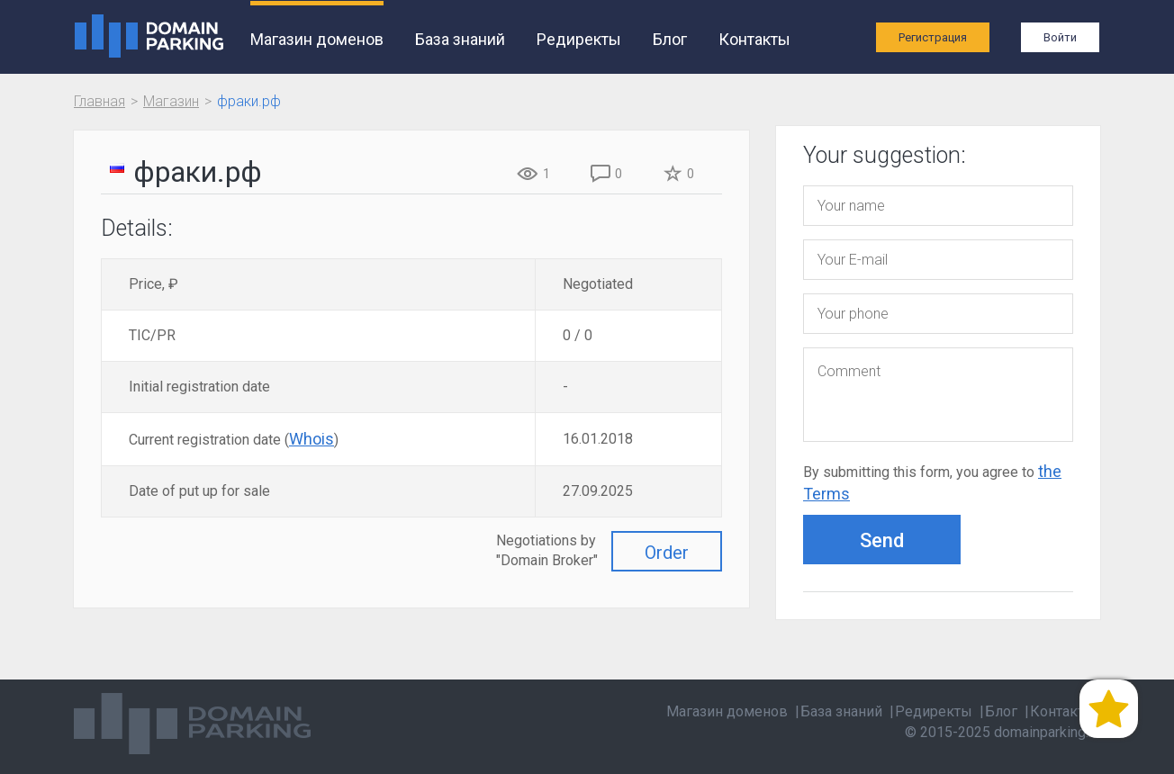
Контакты (754, 39)
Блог (670, 39)
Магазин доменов (317, 39)
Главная (99, 101)
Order (667, 552)
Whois (311, 438)
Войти (1060, 37)
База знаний (460, 39)
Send (882, 540)
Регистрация (933, 37)
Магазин (171, 101)
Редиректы (579, 39)
